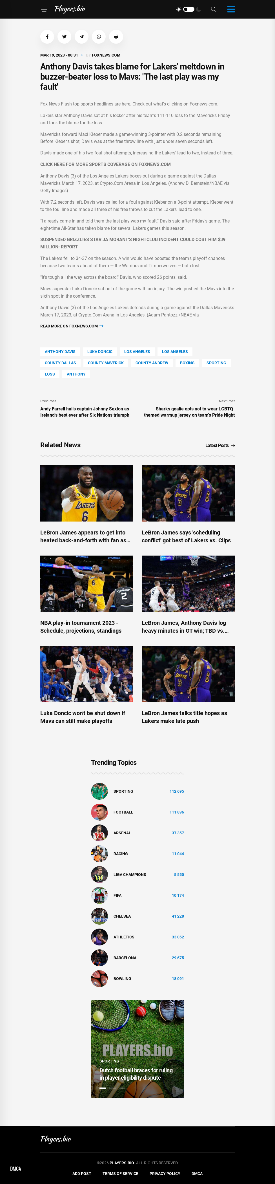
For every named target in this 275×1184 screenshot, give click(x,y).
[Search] (213, 9)
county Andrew (152, 363)
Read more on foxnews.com (71, 326)
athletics (124, 937)
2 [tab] (112, 1088)
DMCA (197, 1174)
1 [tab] (102, 1088)
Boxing (187, 363)
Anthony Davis (60, 352)
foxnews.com (106, 55)
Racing (121, 854)
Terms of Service (120, 1174)
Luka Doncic (99, 352)
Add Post (81, 1174)
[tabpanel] (137, 1049)
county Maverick (106, 363)
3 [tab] (122, 1088)
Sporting (216, 363)
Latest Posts (220, 445)
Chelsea (122, 916)
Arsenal (122, 833)
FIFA (117, 895)
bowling (122, 978)
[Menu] (44, 9)
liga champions (130, 874)
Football (123, 812)
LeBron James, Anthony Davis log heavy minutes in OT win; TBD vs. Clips (184, 631)
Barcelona (125, 958)
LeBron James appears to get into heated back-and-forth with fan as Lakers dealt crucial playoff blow (83, 540)
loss (50, 374)
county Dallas (60, 363)
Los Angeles (137, 352)
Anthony (76, 374)
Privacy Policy (165, 1174)
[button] (47, 37)
